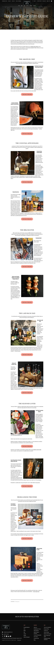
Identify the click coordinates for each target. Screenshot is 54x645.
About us (35, 627)
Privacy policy (19, 640)
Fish (19, 5)
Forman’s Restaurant (37, 635)
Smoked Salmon (27, 627)
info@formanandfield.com (7, 632)
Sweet (27, 5)
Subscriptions (36, 630)
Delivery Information (47, 633)
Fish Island (36, 636)
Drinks (31, 5)
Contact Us (46, 630)
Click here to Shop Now (27, 94)
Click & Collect (46, 632)
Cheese (34, 5)
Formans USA (36, 638)
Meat (22, 5)
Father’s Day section (34, 46)
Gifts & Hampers (27, 637)
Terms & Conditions (47, 627)
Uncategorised (17, 601)
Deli (24, 5)
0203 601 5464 (5, 634)
